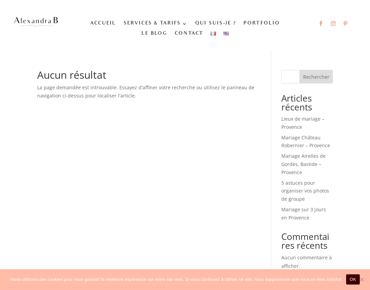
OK (353, 279)
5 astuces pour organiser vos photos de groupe (305, 191)
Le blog (154, 34)
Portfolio (261, 24)
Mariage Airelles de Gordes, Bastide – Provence (303, 164)
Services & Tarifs (152, 24)
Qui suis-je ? (215, 24)
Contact (189, 34)
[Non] (361, 279)
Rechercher (316, 77)
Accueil (103, 24)
